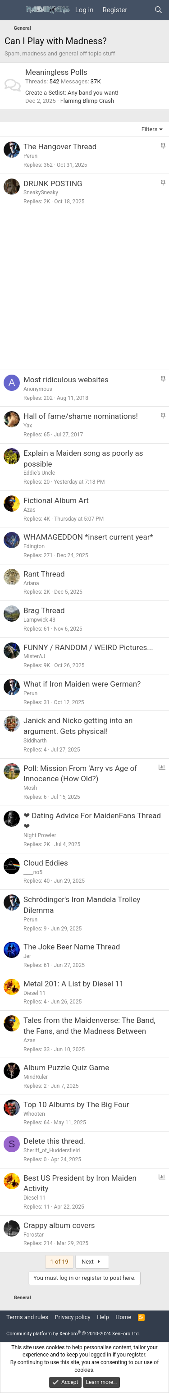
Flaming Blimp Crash (87, 100)
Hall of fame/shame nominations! (80, 416)
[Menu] (12, 10)
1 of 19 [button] (59, 1261)
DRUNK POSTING (52, 183)
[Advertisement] (84, 290)
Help (103, 1317)
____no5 (32, 872)
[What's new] (140, 10)
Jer (27, 956)
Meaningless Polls (56, 72)
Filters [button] (150, 129)
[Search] (158, 10)
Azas (29, 510)
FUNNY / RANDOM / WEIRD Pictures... (88, 647)
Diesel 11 (34, 993)
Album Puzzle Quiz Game (66, 1067)
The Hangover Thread (59, 146)
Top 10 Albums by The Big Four (76, 1104)
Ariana (31, 583)
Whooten (34, 1114)
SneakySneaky (40, 192)
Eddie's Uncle (39, 473)
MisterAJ (34, 656)
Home (123, 1317)
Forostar (33, 1235)
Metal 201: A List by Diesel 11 (73, 983)
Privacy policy (72, 1317)
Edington (34, 546)
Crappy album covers (59, 1225)
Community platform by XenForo (73, 1334)
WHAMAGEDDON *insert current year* (88, 536)
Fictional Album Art (56, 500)
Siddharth (35, 741)
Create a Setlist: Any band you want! (72, 92)
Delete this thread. (54, 1141)
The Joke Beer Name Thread (71, 946)
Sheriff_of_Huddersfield (51, 1150)
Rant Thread (44, 573)
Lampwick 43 (39, 620)
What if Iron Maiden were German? (82, 683)
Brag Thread (44, 610)
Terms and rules (27, 1317)
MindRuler (35, 1077)
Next (92, 1261)
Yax (27, 425)
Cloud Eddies (45, 862)
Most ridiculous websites (66, 379)
